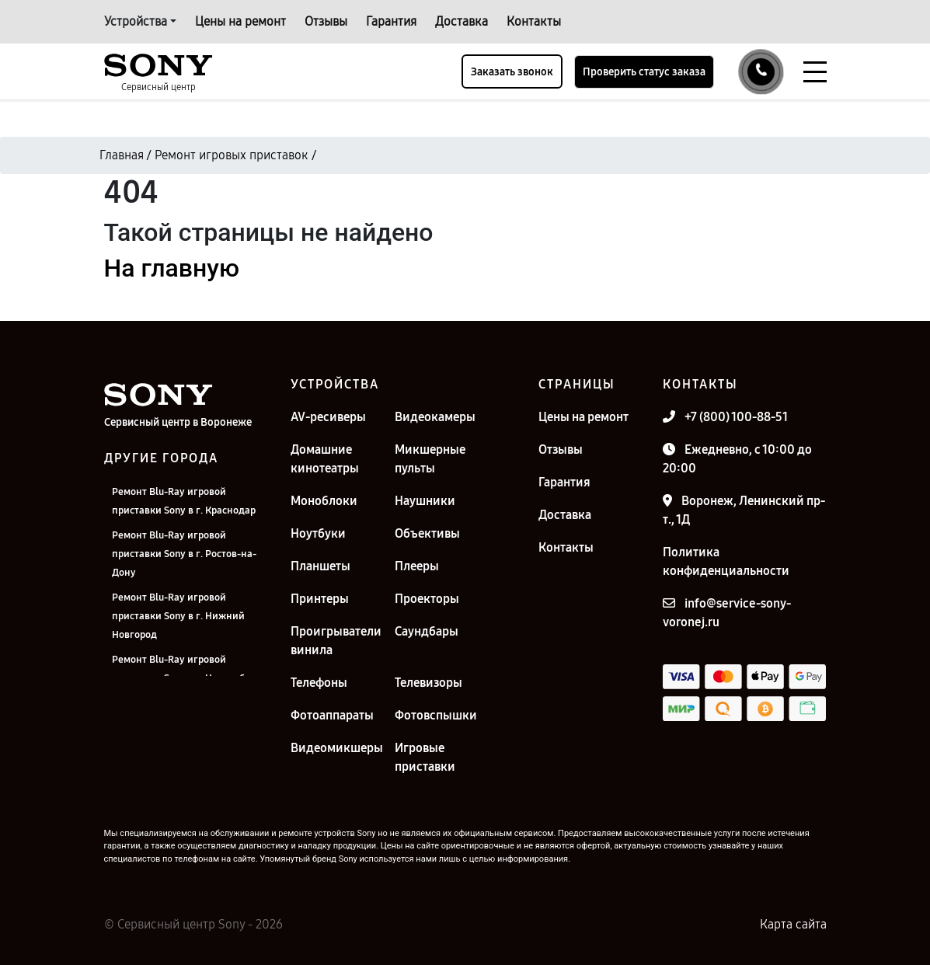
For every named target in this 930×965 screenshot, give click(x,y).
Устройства (135, 21)
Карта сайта (793, 924)
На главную (171, 268)
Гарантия (391, 21)
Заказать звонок (512, 71)
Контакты (534, 21)
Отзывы (326, 21)
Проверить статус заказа (644, 71)
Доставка (461, 21)
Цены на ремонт (240, 21)
